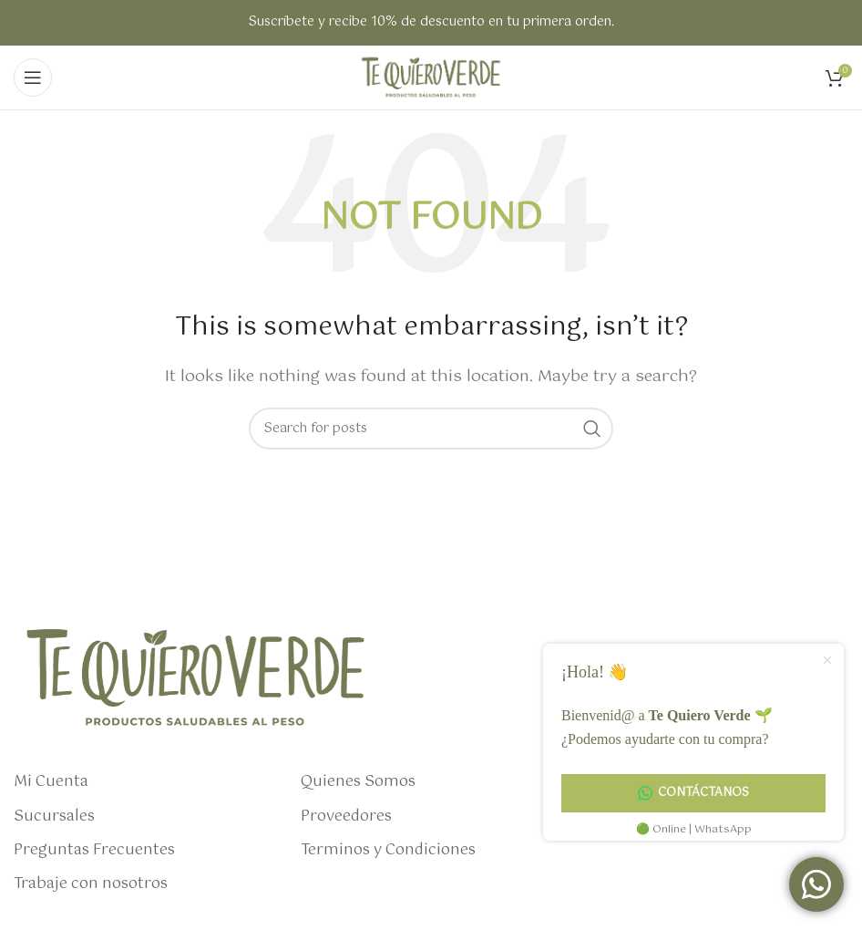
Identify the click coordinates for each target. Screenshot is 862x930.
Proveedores (346, 817)
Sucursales (54, 817)
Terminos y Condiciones (388, 851)
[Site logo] (431, 77)
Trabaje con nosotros (91, 884)
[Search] (431, 429)
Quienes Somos (358, 782)
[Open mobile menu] (33, 77)
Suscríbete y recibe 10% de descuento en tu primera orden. (431, 22)
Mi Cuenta (51, 782)
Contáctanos (693, 792)
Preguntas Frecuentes (94, 851)
